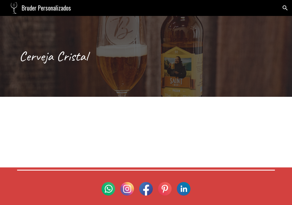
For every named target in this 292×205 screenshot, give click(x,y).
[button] (285, 8)
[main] (146, 56)
